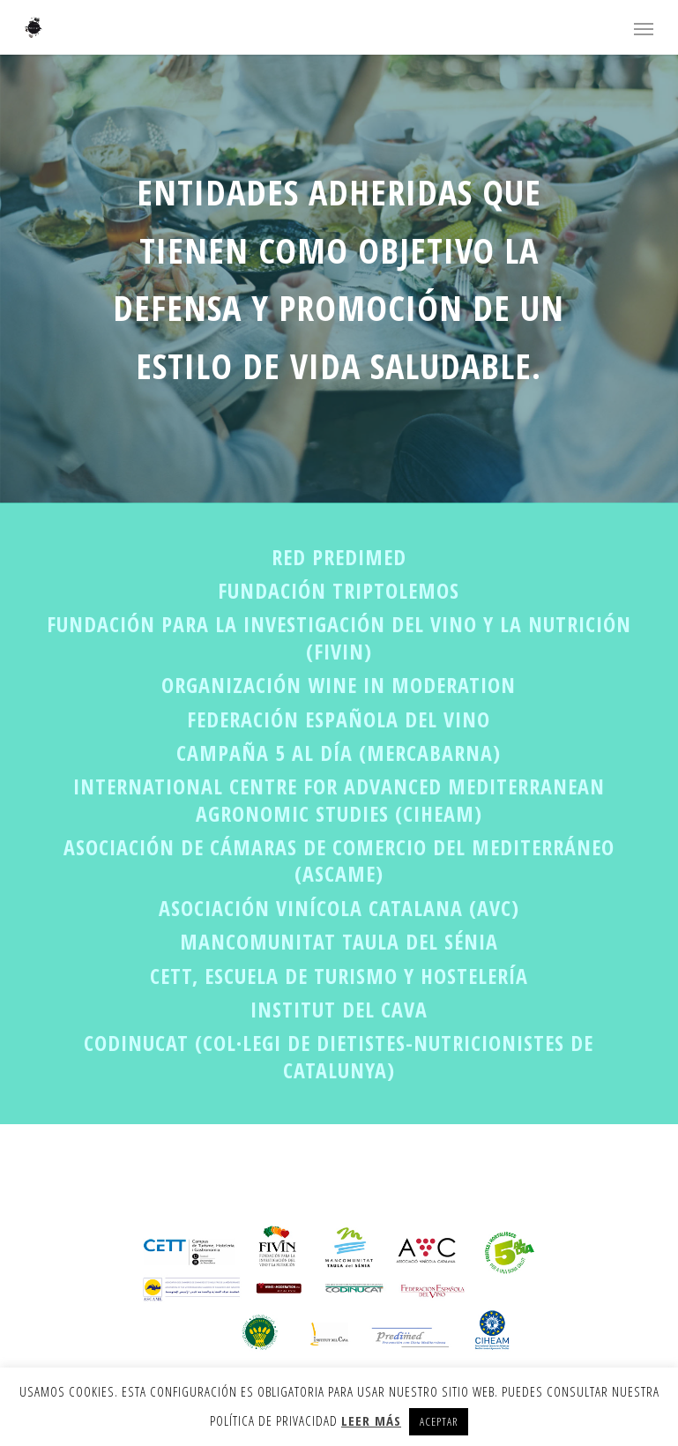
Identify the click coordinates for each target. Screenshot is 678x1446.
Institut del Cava (339, 1009)
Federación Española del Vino (338, 719)
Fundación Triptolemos (338, 590)
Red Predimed (339, 556)
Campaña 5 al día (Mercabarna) (338, 752)
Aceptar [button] (439, 1421)
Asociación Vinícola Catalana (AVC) (339, 907)
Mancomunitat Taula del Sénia (339, 941)
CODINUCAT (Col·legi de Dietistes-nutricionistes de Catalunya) (338, 1056)
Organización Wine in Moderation (338, 684)
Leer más (371, 1420)
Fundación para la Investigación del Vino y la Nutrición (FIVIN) (339, 637)
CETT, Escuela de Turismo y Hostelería (339, 975)
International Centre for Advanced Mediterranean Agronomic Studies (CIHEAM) (339, 799)
